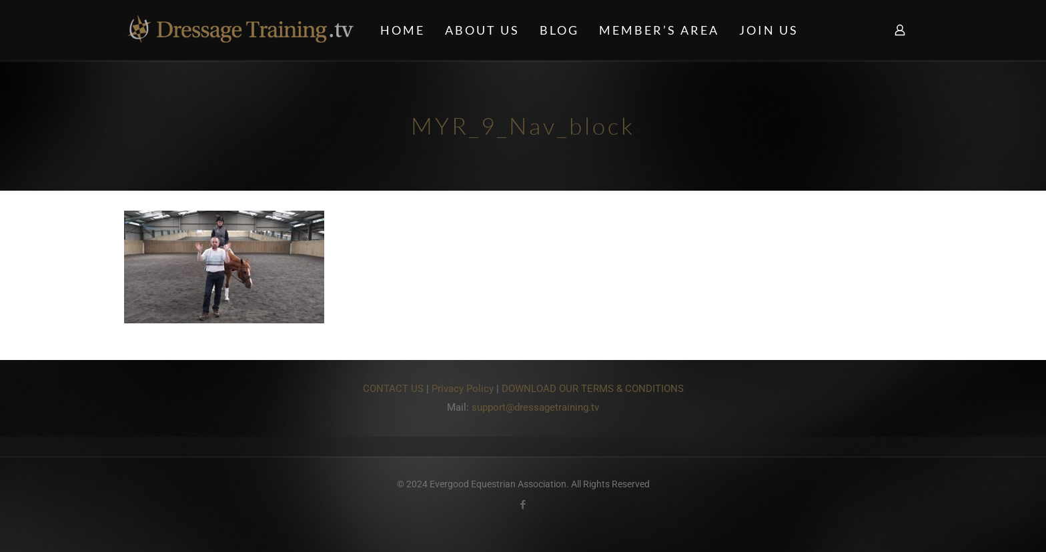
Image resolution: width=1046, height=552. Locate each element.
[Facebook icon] (523, 505)
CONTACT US (393, 389)
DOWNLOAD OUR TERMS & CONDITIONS (593, 389)
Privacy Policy (463, 389)
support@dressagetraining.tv (535, 407)
